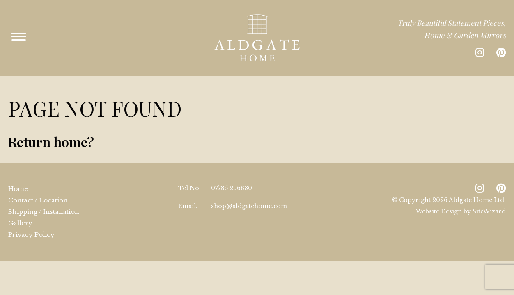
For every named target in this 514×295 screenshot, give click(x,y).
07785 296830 (231, 175)
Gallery (20, 211)
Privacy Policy (31, 222)
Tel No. (189, 175)
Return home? (51, 129)
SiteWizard (489, 199)
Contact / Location (38, 188)
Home (18, 176)
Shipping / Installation (43, 199)
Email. (187, 193)
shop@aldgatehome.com (249, 193)
